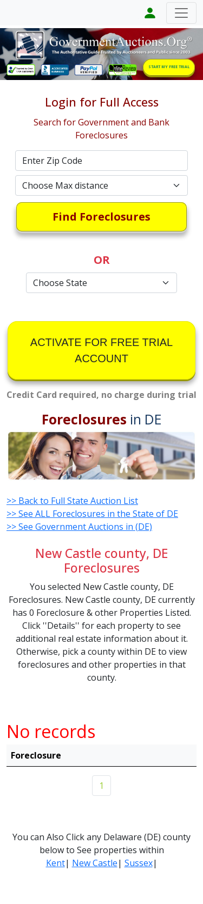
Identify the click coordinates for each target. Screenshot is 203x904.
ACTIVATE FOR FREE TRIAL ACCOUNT (101, 350)
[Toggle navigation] (181, 13)
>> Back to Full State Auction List (72, 501)
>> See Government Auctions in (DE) (79, 527)
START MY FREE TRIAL (168, 66)
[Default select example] (101, 185)
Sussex (139, 863)
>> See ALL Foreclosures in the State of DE (92, 514)
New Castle (94, 863)
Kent (55, 863)
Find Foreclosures (101, 216)
